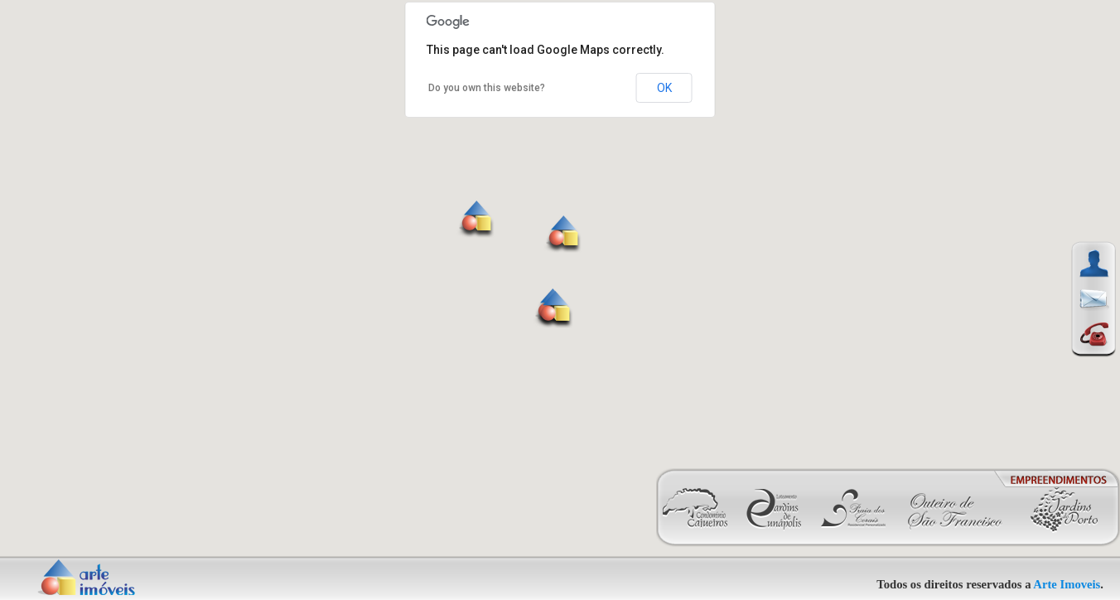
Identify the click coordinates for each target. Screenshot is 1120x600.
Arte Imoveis (1066, 584)
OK (664, 87)
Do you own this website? (486, 88)
